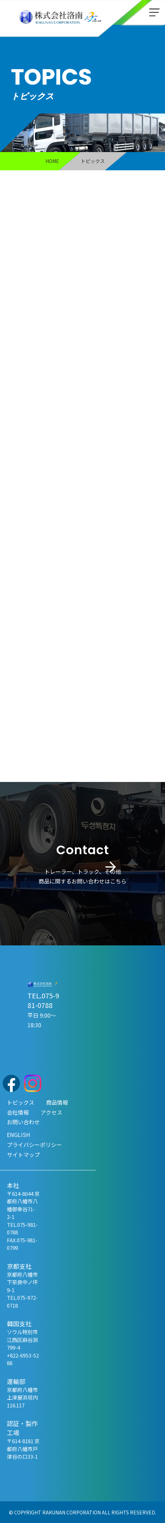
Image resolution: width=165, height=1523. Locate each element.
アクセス (51, 1111)
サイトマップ (23, 1154)
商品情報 (57, 1101)
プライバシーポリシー (34, 1144)
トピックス (20, 1101)
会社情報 (18, 1111)
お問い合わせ (23, 1121)
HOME (52, 161)
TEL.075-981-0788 (43, 1000)
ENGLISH (18, 1134)
